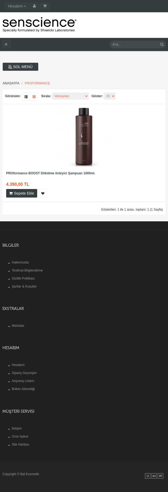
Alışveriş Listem (23, 381)
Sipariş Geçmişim (24, 373)
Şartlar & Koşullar (24, 286)
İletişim (17, 428)
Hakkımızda (20, 262)
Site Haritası (20, 444)
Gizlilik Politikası (23, 278)
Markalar (18, 326)
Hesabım (18, 365)
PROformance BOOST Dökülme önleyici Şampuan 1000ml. (50, 173)
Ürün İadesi (20, 436)
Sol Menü (20, 67)
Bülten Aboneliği (23, 389)
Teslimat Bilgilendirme (27, 270)
